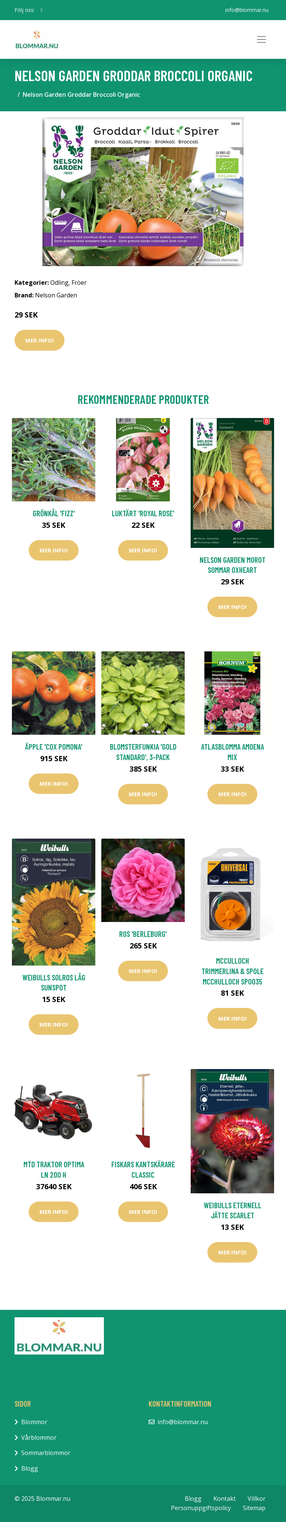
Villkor (257, 1498)
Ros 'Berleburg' (143, 933)
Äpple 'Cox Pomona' (53, 746)
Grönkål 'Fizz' (54, 513)
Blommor (34, 1422)
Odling (59, 282)
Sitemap (254, 1508)
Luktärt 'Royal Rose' (143, 513)
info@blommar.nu (246, 9)
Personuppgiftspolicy (201, 1508)
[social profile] (41, 10)
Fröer (79, 282)
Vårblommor (39, 1437)
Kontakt (224, 1498)
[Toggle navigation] (261, 39)
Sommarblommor (45, 1453)
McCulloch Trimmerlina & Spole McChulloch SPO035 (232, 971)
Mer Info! (39, 340)
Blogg (29, 1468)
